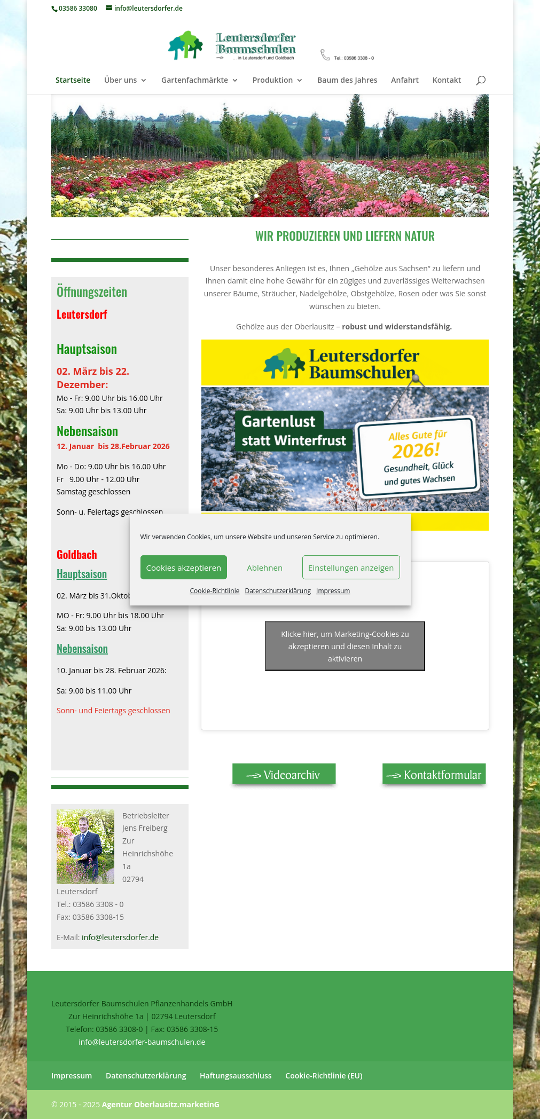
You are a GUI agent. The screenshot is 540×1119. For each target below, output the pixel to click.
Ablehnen (265, 567)
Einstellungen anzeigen (351, 567)
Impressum (333, 590)
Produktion (273, 80)
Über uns (120, 80)
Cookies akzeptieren (184, 567)
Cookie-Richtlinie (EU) (323, 1075)
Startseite (73, 80)
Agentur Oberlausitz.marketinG (161, 1104)
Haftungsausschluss (236, 1075)
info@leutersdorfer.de (120, 937)
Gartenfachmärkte (194, 80)
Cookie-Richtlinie (215, 590)
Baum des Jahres (347, 80)
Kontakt (447, 80)
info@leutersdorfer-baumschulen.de (142, 1042)
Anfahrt (405, 80)
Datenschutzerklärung (278, 590)
